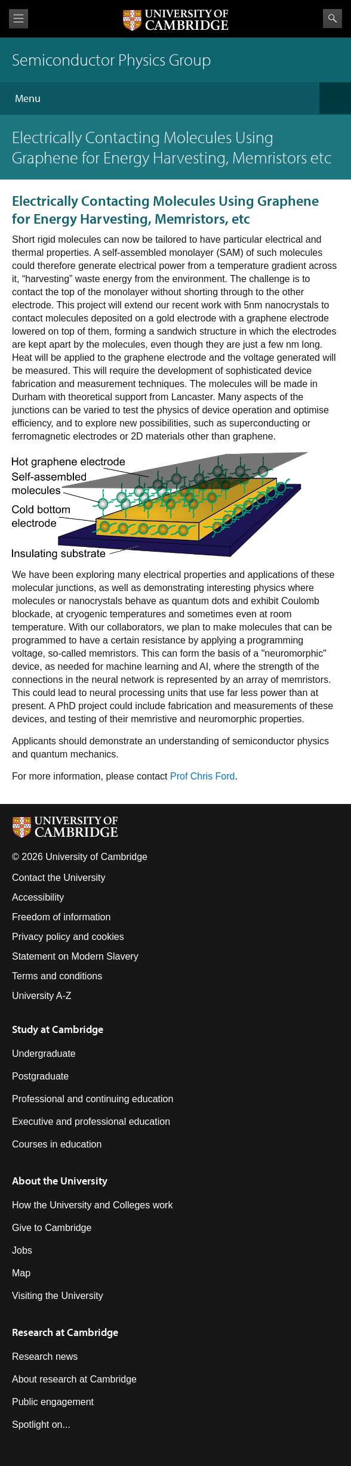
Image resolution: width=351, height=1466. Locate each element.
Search (332, 18)
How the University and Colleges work (92, 1205)
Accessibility (38, 897)
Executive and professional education (91, 1121)
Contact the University (59, 878)
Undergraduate (44, 1054)
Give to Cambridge (51, 1228)
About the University (59, 1180)
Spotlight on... (41, 1424)
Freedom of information (61, 917)
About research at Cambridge (74, 1379)
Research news (45, 1356)
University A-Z (42, 996)
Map (21, 1273)
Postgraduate (40, 1076)
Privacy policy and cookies (68, 937)
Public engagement (53, 1402)
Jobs (22, 1250)
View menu (18, 19)
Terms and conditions (57, 976)
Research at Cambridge (65, 1332)
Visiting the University (57, 1296)
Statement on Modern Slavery (75, 956)
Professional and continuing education (92, 1099)
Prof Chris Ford (202, 776)
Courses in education (56, 1144)
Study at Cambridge (57, 1029)
